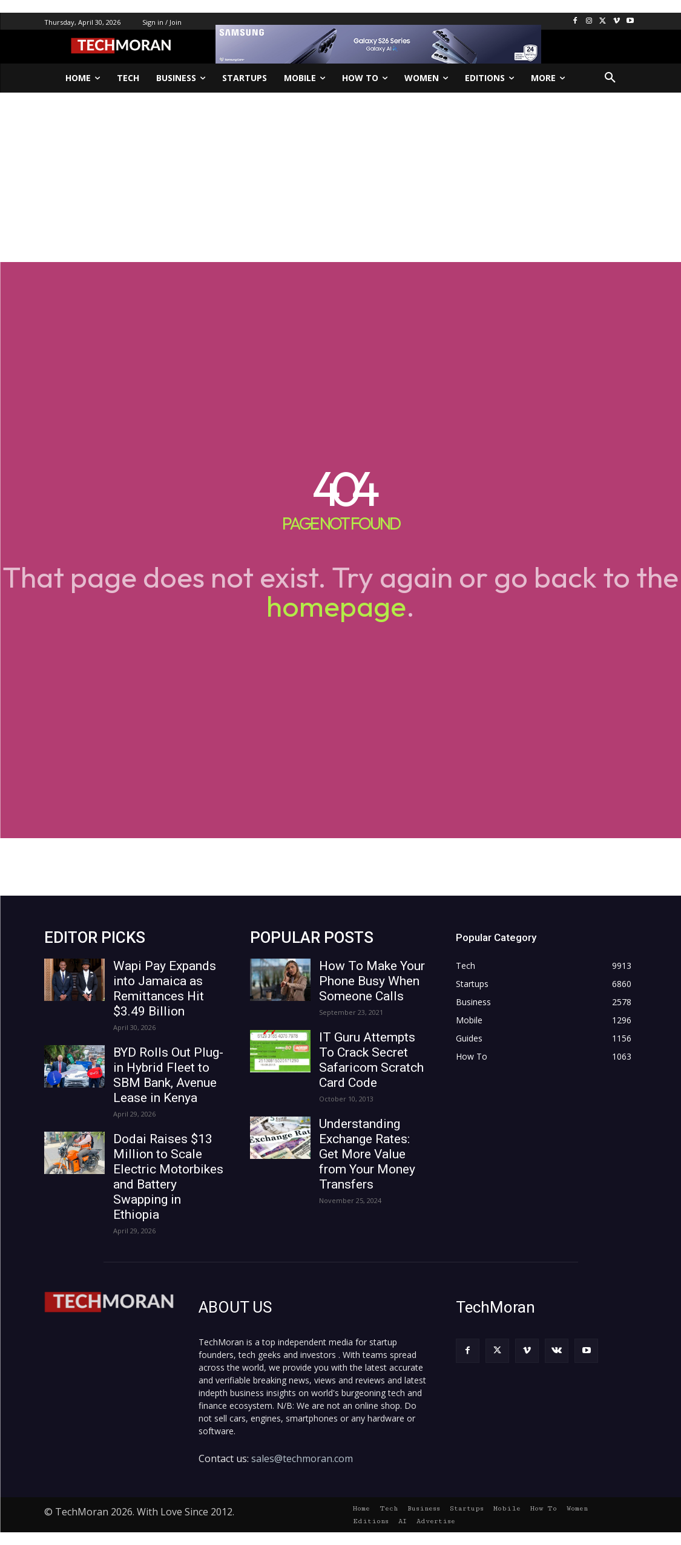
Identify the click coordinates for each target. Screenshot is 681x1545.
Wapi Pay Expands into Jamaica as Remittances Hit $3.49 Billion (164, 989)
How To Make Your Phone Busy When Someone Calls (372, 981)
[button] (610, 78)
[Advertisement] (340, 177)
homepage (336, 606)
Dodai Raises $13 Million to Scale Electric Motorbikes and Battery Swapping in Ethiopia (168, 1177)
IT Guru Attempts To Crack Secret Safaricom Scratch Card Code (371, 1060)
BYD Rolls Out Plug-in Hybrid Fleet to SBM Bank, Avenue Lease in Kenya (168, 1075)
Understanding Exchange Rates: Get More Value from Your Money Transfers (367, 1154)
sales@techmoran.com (302, 1458)
